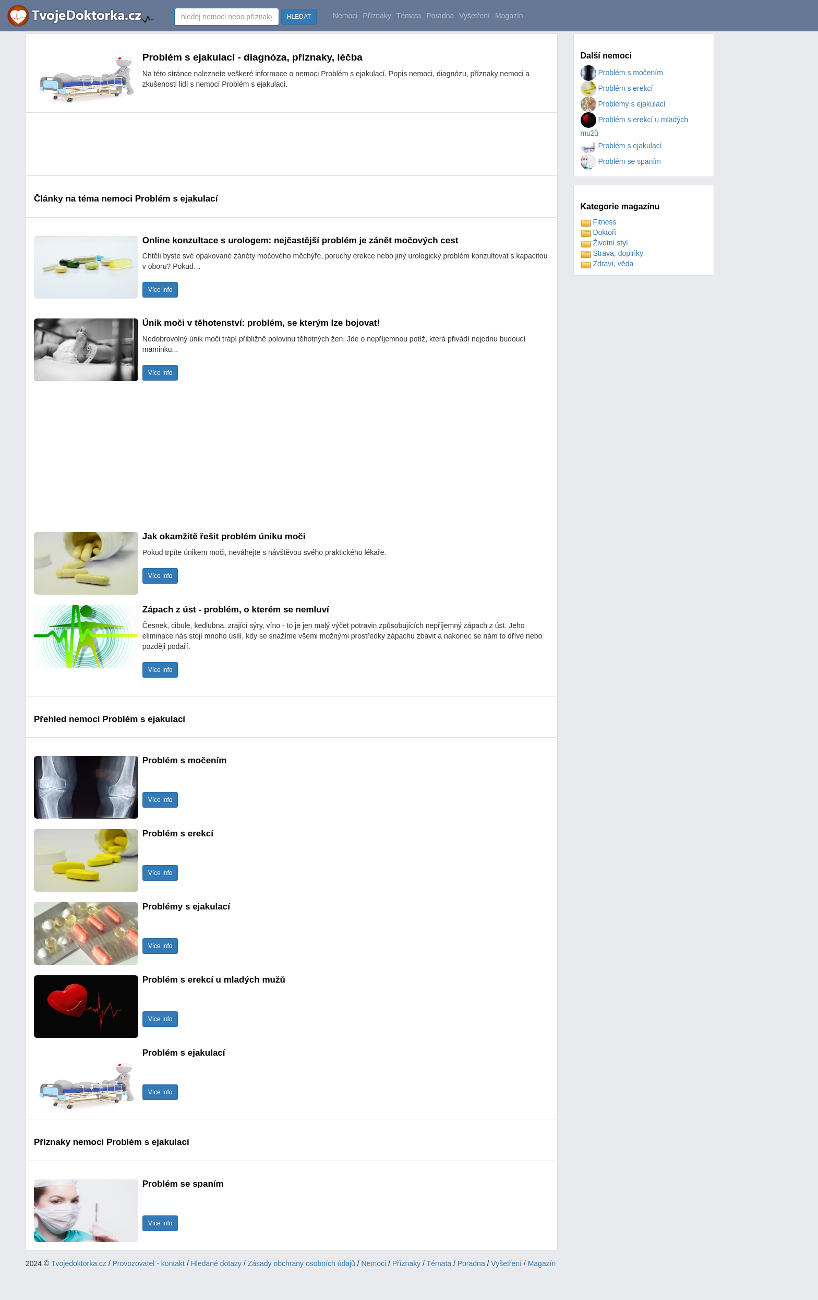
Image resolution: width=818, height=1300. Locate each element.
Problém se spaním (621, 161)
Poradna (440, 15)
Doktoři (598, 232)
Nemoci (345, 15)
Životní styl (604, 243)
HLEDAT (299, 16)
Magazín (509, 15)
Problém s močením (622, 72)
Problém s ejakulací (621, 145)
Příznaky (377, 15)
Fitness (599, 222)
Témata (408, 15)
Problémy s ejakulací (623, 104)
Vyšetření (474, 15)
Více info (160, 289)
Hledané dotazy (216, 1263)
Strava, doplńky (612, 253)
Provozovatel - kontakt (149, 1263)
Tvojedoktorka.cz (78, 1263)
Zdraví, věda (607, 263)
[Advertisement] (224, 144)
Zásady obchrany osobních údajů (301, 1263)
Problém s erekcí (617, 88)
